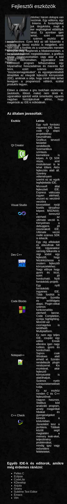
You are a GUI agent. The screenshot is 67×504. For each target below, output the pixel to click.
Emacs (18, 494)
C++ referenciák (14, 54)
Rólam (9, 62)
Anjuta (18, 485)
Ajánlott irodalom (15, 58)
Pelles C (19, 473)
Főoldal (9, 42)
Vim (16, 497)
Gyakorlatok (12, 46)
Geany (18, 488)
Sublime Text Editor (25, 491)
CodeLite (19, 479)
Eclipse (18, 476)
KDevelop (20, 482)
